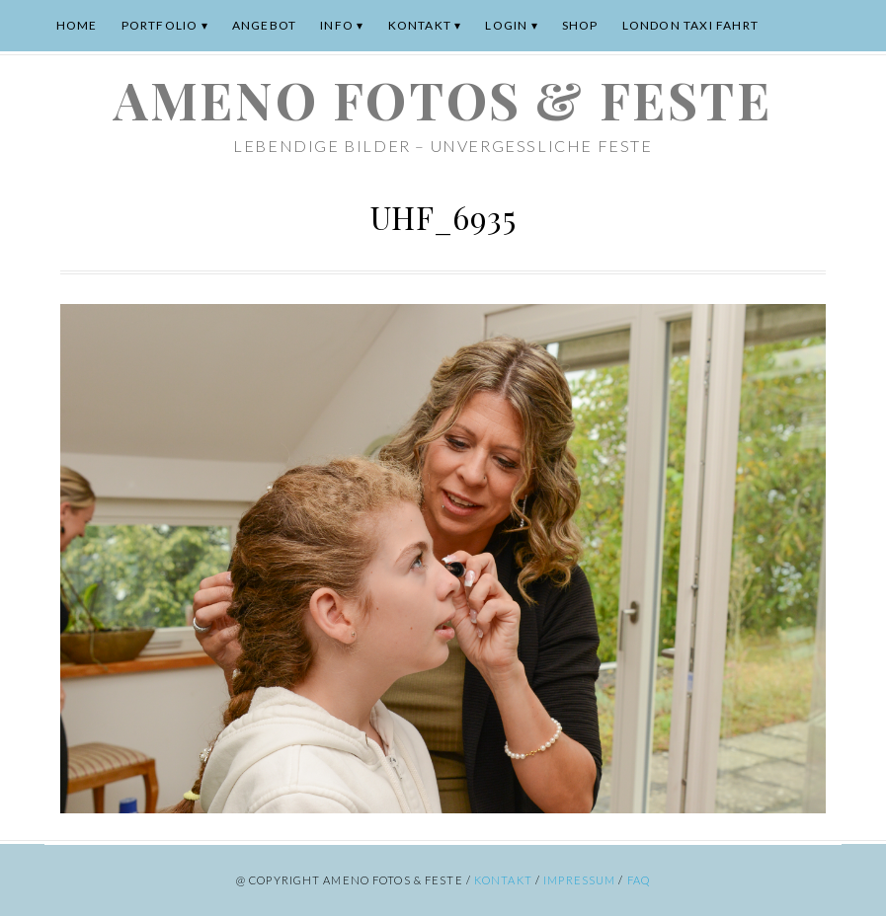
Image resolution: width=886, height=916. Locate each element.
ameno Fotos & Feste (442, 99)
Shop (580, 25)
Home (77, 25)
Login (506, 25)
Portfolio (160, 25)
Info (337, 25)
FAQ (638, 880)
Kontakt (419, 25)
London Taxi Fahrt (690, 25)
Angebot (264, 25)
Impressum (579, 880)
